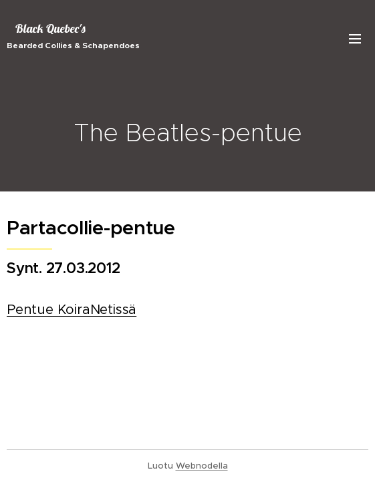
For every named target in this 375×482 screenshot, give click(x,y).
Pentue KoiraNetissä (71, 310)
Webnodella (202, 465)
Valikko (355, 38)
